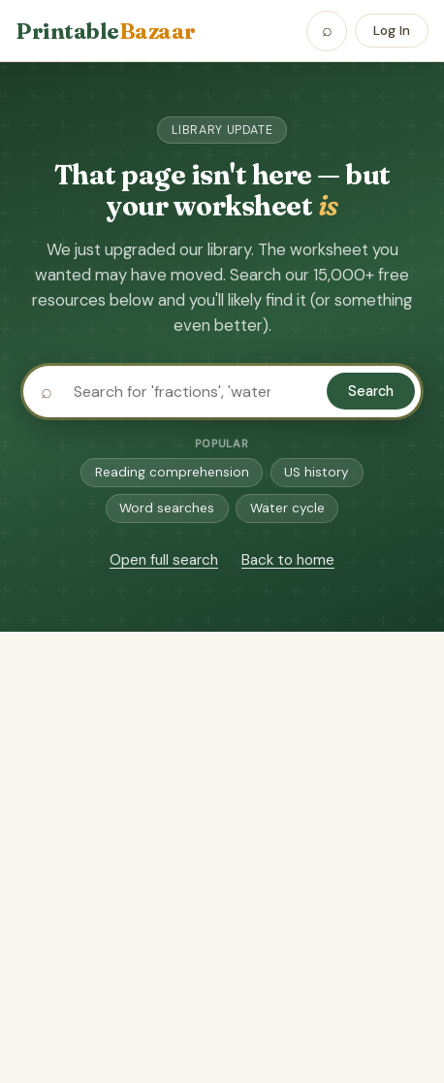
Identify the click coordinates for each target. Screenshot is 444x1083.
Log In (391, 30)
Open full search (164, 560)
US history (316, 472)
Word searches (166, 508)
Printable (106, 31)
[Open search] (326, 31)
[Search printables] (222, 391)
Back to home (287, 560)
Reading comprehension (172, 472)
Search (371, 391)
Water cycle (287, 508)
